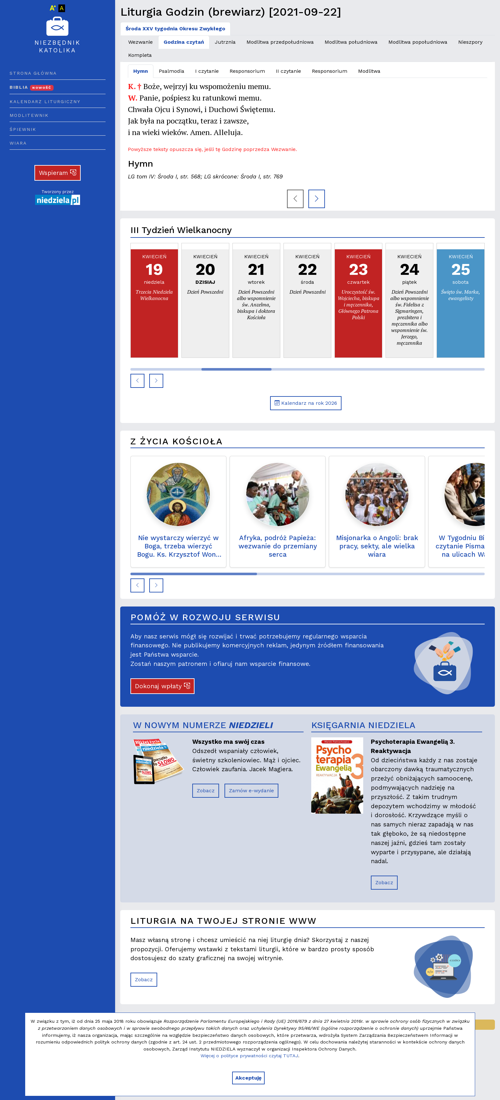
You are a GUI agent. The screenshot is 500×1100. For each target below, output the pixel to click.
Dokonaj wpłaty (162, 686)
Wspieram (57, 173)
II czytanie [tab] (288, 71)
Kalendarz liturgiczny (45, 101)
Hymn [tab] (140, 71)
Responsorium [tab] (247, 71)
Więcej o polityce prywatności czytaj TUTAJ (249, 1055)
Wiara (18, 143)
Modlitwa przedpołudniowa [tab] (280, 42)
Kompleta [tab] (140, 55)
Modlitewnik (29, 115)
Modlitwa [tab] (369, 71)
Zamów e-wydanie (251, 790)
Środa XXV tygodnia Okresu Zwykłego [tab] (175, 29)
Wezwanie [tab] (140, 42)
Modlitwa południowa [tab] (351, 42)
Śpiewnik (23, 129)
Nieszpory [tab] (470, 42)
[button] (137, 381)
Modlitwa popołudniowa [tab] (417, 42)
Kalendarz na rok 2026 (306, 403)
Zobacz (206, 790)
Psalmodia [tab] (171, 71)
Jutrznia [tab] (225, 42)
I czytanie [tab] (207, 71)
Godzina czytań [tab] (184, 42)
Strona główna (33, 73)
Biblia (32, 87)
